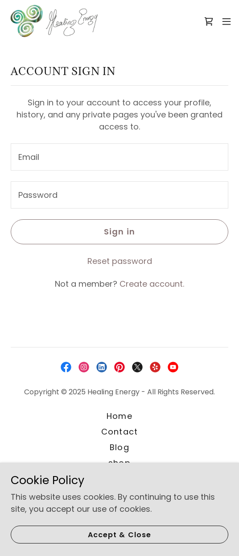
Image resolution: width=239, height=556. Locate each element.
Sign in (119, 231)
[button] (226, 21)
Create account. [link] (152, 283)
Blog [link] (119, 447)
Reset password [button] (119, 261)
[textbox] (119, 157)
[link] (53, 21)
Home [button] (119, 416)
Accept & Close (119, 535)
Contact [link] (119, 431)
